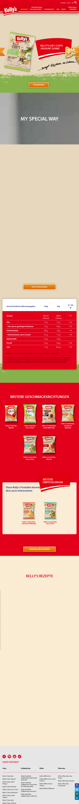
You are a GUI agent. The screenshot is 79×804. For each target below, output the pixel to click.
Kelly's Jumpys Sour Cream (8, 760)
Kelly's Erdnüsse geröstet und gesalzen (47, 730)
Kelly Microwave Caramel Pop (48, 768)
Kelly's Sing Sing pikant (9, 776)
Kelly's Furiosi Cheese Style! (9, 779)
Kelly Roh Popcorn (45, 759)
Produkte (24, 9)
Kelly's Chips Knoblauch (10, 696)
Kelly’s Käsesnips (63, 741)
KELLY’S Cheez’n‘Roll (8, 793)
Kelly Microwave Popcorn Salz (48, 763)
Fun (57, 9)
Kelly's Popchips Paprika (29, 756)
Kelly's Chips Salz (7, 679)
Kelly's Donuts (7, 770)
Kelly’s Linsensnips (64, 738)
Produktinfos (38, 84)
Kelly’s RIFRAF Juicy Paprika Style (8, 789)
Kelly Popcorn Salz (45, 756)
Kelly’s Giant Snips (64, 732)
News (64, 9)
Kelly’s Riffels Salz (45, 679)
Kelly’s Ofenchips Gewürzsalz (63, 688)
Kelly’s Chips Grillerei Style (9, 707)
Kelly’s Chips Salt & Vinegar (8, 686)
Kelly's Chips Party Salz (9, 711)
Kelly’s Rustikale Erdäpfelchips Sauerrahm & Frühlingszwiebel (29, 688)
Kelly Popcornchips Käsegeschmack (64, 760)
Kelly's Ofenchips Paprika (66, 684)
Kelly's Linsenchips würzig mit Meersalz (29, 774)
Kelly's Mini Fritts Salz (9, 729)
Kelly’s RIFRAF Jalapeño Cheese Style (9, 784)
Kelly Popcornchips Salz (65, 756)
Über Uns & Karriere (72, 8)
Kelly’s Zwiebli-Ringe (9, 756)
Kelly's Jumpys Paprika (9, 764)
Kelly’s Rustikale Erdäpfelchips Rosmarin (28, 693)
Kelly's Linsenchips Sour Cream (28, 779)
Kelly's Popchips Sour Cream (28, 760)
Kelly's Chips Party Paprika (10, 714)
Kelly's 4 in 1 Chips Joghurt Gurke (27, 770)
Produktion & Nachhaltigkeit (36, 8)
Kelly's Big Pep (7, 767)
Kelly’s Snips (62, 729)
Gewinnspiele (49, 9)
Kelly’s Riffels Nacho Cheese (46, 688)
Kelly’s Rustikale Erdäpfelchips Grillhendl (29, 698)
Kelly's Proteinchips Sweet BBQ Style (27, 765)
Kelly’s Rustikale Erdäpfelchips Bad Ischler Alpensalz (29, 681)
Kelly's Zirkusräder (8, 773)
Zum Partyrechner (39, 205)
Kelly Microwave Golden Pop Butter (47, 773)
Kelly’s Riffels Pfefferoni (47, 692)
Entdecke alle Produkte (39, 467)
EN (72, 3)
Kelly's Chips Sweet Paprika (8, 699)
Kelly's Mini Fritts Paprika (10, 732)
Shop (68, 3)
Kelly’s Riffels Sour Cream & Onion (48, 683)
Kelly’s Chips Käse (8, 703)
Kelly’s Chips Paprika (9, 682)
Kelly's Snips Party (64, 735)
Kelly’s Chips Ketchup (9, 690)
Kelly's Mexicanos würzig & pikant (29, 730)
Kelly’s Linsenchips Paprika (27, 784)
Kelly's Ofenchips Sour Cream (65, 680)
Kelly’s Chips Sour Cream (10, 693)
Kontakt (63, 3)
